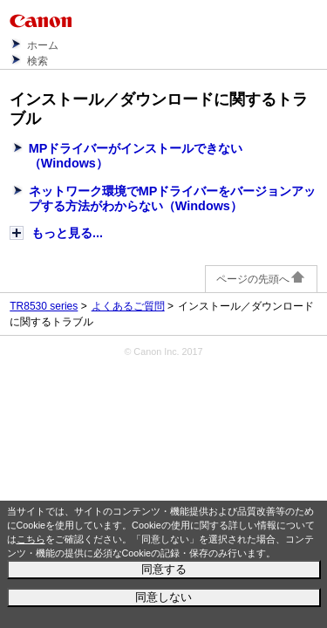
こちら (31, 539)
